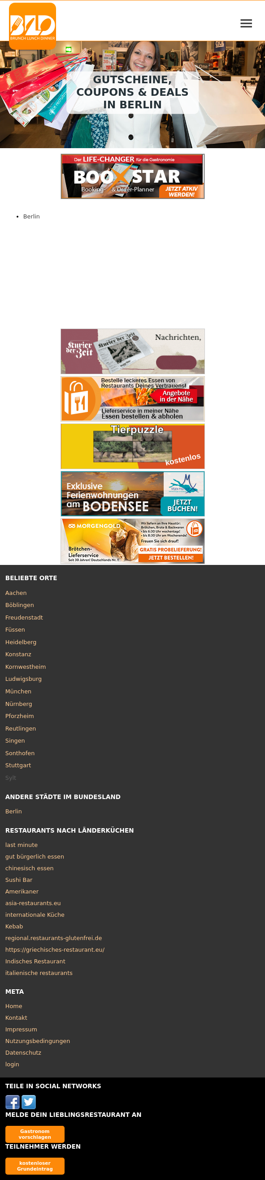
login (12, 1064)
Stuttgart (18, 765)
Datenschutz (23, 1052)
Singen (15, 740)
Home (13, 1006)
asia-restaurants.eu (33, 903)
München (18, 691)
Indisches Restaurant (35, 961)
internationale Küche (35, 914)
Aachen (16, 593)
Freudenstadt (24, 617)
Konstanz (18, 654)
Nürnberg (18, 704)
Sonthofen (20, 753)
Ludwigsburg (23, 679)
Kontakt (16, 1017)
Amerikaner (22, 891)
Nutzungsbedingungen (37, 1041)
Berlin (31, 216)
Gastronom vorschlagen (35, 1134)
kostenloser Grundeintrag (35, 1165)
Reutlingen (20, 728)
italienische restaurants (39, 973)
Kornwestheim (25, 666)
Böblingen (19, 605)
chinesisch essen (29, 868)
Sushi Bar (18, 879)
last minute (21, 845)
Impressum (21, 1029)
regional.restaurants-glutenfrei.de (53, 938)
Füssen (15, 629)
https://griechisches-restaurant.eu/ (54, 949)
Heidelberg (21, 642)
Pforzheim (19, 716)
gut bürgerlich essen (34, 856)
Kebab (14, 926)
